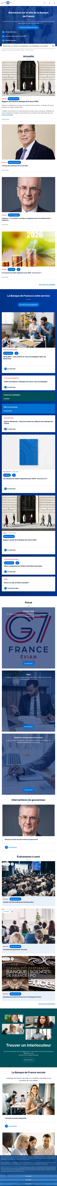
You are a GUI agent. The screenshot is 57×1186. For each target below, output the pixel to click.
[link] (9, 32)
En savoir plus (8, 411)
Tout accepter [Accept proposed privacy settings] (28, 1176)
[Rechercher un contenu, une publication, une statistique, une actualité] (28, 46)
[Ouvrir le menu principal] (2, 3)
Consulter (6, 398)
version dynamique (7, 115)
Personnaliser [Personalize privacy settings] (28, 1183)
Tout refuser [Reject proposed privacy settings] (28, 1179)
